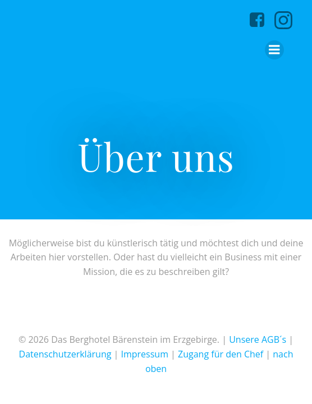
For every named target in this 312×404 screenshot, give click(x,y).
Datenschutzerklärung (65, 354)
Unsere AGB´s (257, 339)
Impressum (144, 354)
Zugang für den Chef (220, 354)
